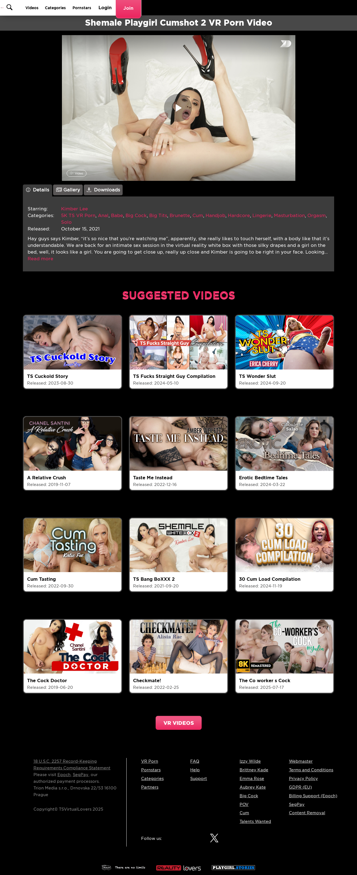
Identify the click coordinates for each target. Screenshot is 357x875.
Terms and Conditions (311, 770)
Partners (149, 787)
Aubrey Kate (253, 787)
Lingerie (261, 215)
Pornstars (276, 7)
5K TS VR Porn (78, 215)
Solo (66, 222)
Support (198, 778)
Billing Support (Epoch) (313, 796)
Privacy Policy (303, 778)
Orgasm (316, 215)
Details (37, 190)
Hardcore (239, 215)
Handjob (215, 215)
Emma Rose (252, 778)
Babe (117, 215)
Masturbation (289, 215)
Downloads (103, 190)
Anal (103, 215)
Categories (244, 7)
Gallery (68, 190)
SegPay (80, 774)
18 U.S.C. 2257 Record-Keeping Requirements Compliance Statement (71, 764)
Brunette (180, 215)
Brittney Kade (254, 770)
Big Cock (136, 215)
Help (195, 770)
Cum (197, 215)
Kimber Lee (74, 209)
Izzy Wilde (250, 761)
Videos (215, 7)
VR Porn (149, 761)
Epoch (64, 774)
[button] (40, 258)
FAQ (194, 761)
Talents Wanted (255, 821)
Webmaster (301, 761)
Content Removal (307, 813)
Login (301, 7)
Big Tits (158, 215)
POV (244, 804)
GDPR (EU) (300, 787)
